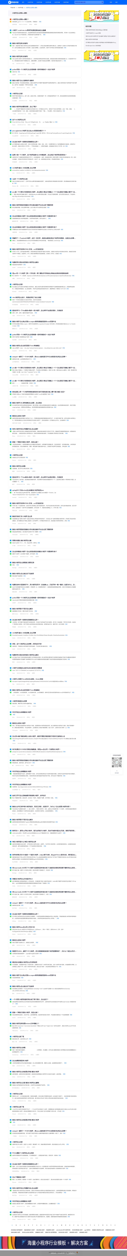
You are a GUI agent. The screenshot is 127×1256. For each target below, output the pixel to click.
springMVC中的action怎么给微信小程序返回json (28, 490)
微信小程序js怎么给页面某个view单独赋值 (26, 345)
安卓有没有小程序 (63, 1232)
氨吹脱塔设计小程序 (29, 1230)
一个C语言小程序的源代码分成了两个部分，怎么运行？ (30, 999)
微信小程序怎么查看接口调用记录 (23, 562)
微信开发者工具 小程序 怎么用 (22, 516)
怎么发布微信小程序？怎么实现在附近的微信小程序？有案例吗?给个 (34, 216)
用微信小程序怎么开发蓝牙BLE (22, 879)
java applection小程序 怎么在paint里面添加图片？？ (29, 131)
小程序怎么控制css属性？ (20, 19)
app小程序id (87, 1230)
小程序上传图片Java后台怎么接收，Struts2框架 (27, 679)
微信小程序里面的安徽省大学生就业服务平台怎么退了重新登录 (32, 205)
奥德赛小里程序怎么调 (98, 1230)
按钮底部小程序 (74, 1232)
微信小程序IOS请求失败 (92, 39)
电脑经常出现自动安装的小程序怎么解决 (25, 262)
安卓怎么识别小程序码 (27, 1232)
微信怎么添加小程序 (18, 416)
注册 (116, 2)
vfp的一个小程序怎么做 (19, 179)
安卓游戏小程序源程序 (16, 1230)
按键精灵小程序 (39, 1232)
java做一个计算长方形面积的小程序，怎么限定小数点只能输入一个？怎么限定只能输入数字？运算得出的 (46, 192)
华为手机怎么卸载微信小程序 (21, 712)
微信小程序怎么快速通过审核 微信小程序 (25, 1072)
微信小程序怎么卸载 (18, 466)
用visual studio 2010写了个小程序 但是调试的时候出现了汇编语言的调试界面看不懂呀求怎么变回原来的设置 (47, 868)
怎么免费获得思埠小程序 (20, 1060)
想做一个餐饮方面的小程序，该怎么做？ (25, 442)
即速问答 (13, 7)
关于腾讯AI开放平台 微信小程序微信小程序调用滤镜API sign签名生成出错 (101, 42)
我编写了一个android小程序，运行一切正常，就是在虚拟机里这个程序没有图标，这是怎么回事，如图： (46, 238)
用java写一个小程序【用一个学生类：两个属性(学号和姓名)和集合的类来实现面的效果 (40, 273)
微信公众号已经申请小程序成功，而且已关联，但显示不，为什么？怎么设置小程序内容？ (41, 806)
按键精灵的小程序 (110, 1230)
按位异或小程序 (40, 1230)
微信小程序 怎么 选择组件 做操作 (23, 80)
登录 (111, 2)
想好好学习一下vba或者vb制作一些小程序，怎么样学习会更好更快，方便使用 (37, 310)
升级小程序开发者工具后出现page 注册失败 (96, 30)
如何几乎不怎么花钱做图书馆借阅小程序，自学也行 (29, 795)
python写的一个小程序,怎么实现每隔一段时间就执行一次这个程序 (33, 69)
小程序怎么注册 (17, 93)
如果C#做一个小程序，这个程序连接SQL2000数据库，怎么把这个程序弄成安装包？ (39, 155)
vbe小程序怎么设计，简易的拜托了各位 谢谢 (26, 297)
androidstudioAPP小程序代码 (63, 1230)
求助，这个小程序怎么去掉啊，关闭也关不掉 (26, 644)
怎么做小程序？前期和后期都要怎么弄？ (25, 142)
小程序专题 (57, 2)
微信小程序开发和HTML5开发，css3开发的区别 (27, 249)
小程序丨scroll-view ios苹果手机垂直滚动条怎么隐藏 (29, 30)
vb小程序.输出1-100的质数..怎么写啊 (24, 168)
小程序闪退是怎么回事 (19, 701)
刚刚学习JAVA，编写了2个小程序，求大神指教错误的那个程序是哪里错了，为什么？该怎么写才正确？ (45, 951)
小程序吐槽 (48, 2)
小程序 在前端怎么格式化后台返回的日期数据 (27, 668)
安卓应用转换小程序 (77, 1230)
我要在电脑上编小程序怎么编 (21, 540)
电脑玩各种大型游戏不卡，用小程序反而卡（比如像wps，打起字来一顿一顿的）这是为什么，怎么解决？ (46, 584)
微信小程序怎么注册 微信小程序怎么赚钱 (25, 1083)
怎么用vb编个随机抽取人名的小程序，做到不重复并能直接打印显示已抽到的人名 (38, 736)
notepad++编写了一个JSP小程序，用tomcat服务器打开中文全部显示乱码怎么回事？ (39, 357)
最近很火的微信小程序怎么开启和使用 (24, 962)
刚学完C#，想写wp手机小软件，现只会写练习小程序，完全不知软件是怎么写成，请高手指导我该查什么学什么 (48, 831)
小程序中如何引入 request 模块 (93, 33)
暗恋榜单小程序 (50, 1230)
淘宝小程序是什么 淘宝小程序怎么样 (24, 842)
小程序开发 (30, 2)
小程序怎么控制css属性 (31, 7)
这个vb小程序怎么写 (19, 120)
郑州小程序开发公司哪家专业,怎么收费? (25, 429)
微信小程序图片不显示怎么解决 (22, 609)
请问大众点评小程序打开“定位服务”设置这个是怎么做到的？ (101, 36)
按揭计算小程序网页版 (51, 1232)
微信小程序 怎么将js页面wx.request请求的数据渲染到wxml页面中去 (34, 321)
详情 (40, 21)
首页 (23, 2)
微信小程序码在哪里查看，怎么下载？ (24, 106)
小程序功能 (39, 2)
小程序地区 (66, 2)
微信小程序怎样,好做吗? (20, 43)
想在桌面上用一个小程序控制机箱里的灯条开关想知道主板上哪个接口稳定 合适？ (38, 392)
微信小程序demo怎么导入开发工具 (23, 927)
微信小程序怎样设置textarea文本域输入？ (25, 1023)
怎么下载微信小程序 (18, 1177)
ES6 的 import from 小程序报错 (93, 45)
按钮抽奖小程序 (83, 1232)
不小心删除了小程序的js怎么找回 (23, 1153)
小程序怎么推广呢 (18, 1036)
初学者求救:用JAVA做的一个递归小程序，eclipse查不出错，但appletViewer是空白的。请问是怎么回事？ (46, 855)
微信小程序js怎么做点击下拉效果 (23, 573)
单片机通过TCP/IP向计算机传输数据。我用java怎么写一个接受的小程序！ (36, 749)
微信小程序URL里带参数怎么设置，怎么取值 (27, 403)
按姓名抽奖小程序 (15, 1232)
